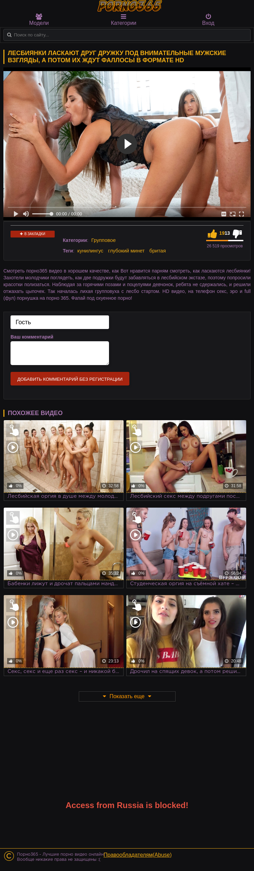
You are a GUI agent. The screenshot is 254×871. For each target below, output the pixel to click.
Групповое (103, 240)
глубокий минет (126, 250)
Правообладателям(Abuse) (138, 855)
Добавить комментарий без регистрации (70, 379)
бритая (157, 250)
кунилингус (90, 250)
